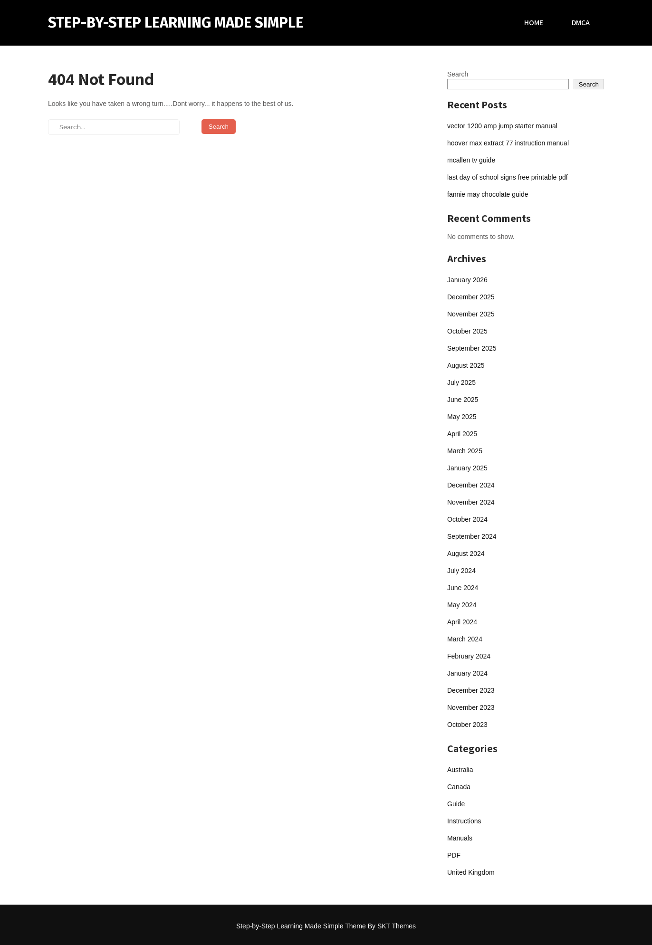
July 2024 (461, 570)
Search (457, 74)
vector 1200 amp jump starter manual (502, 126)
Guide (456, 804)
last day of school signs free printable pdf (507, 177)
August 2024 (466, 553)
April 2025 (462, 434)
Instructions (464, 821)
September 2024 (472, 536)
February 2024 (468, 656)
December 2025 (471, 297)
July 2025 (461, 382)
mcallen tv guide (471, 160)
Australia (460, 769)
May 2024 (461, 605)
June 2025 (462, 399)
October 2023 (467, 724)
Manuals (459, 838)
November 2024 (471, 502)
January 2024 (467, 673)
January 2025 (467, 468)
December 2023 (471, 690)
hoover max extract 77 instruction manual (508, 143)
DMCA (581, 23)
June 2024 (462, 588)
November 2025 (471, 314)
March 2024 (464, 639)
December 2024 (471, 485)
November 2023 (471, 707)
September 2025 (472, 348)
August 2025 (466, 365)
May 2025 (461, 416)
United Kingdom (471, 872)
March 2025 (464, 451)
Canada (458, 787)
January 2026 (467, 280)
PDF (453, 855)
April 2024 (462, 622)
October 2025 (467, 331)
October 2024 (467, 519)
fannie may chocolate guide (487, 194)
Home (533, 23)
